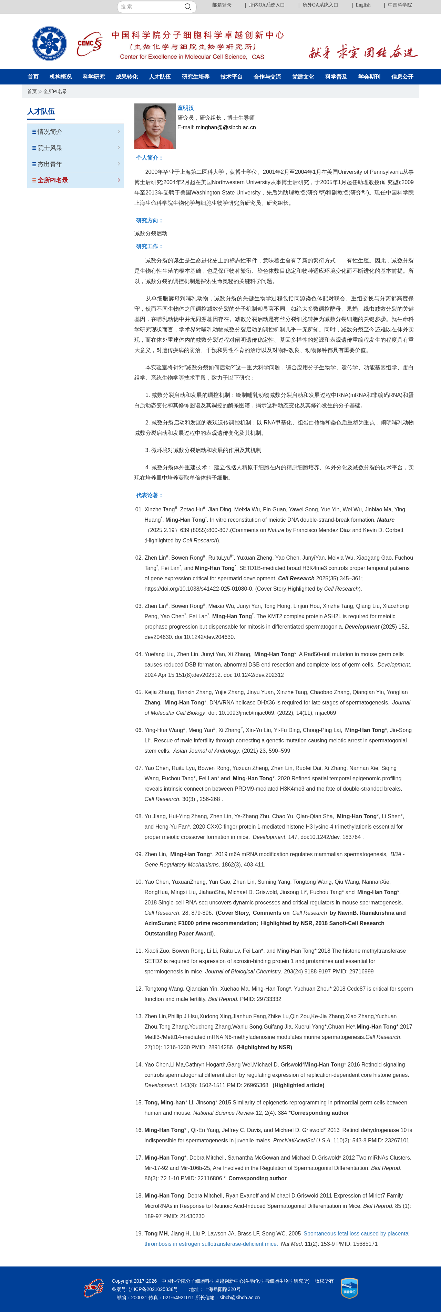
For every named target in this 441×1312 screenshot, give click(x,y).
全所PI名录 (79, 180)
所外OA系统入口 (320, 5)
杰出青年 (79, 164)
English (363, 5)
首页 (32, 91)
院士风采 (79, 147)
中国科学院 (400, 5)
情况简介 (79, 131)
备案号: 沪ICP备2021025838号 (146, 1289)
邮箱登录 (222, 5)
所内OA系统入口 (267, 5)
